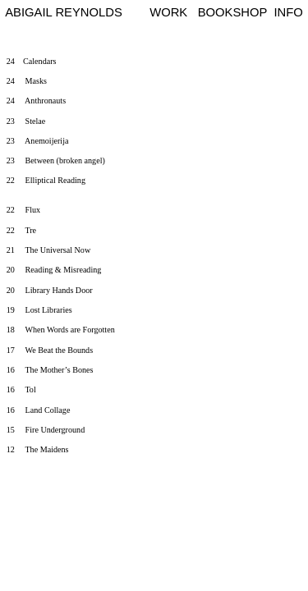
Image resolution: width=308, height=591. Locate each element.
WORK (168, 12)
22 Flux (23, 209)
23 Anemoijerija (38, 140)
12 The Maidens (38, 449)
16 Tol (21, 389)
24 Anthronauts (36, 100)
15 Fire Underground (46, 429)
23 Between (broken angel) (56, 160)
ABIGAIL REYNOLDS (63, 12)
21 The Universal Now (48, 249)
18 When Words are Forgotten (61, 329)
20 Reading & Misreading (54, 269)
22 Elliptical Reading (61, 190)
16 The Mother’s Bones (50, 369)
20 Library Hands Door (50, 290)
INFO (288, 12)
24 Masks (27, 80)
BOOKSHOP (233, 12)
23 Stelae (26, 121)
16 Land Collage (39, 410)
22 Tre (21, 230)
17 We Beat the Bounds (50, 350)
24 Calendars (32, 61)
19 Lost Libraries (40, 309)
